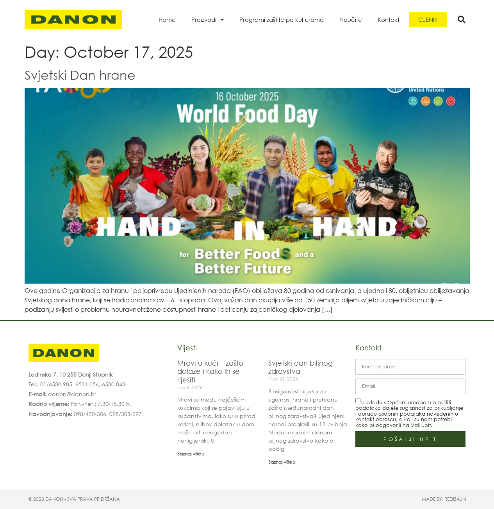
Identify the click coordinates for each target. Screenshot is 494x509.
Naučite (350, 19)
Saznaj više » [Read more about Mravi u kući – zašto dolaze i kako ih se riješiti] (190, 453)
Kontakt (388, 19)
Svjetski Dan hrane (80, 74)
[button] (461, 19)
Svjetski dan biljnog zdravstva (300, 367)
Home (167, 19)
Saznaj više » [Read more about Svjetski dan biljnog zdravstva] (281, 462)
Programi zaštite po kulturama (281, 19)
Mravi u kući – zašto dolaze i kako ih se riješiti (210, 371)
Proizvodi (207, 20)
